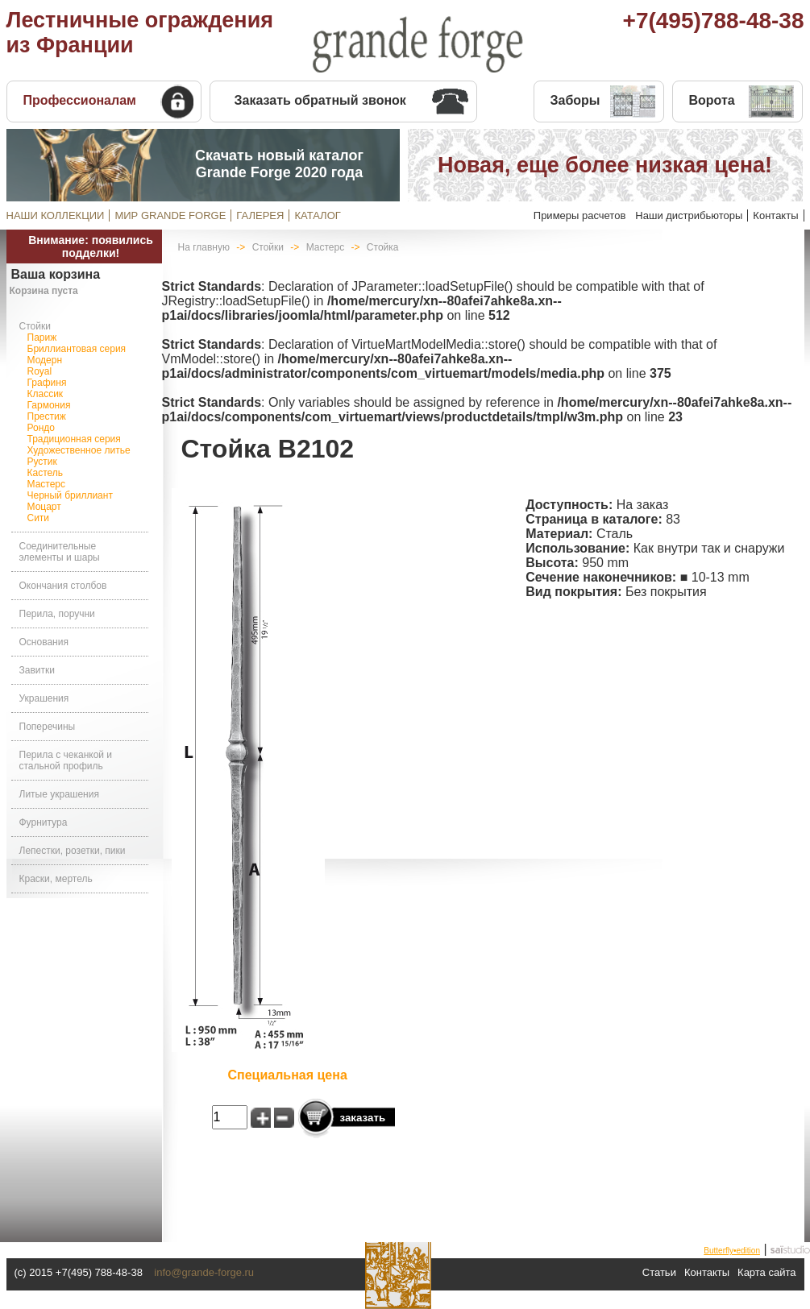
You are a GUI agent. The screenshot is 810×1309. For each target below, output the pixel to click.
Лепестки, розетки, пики (72, 850)
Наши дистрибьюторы (688, 215)
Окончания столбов (63, 585)
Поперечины (47, 726)
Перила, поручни (57, 613)
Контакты (775, 215)
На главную (204, 247)
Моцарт (44, 506)
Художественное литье (79, 450)
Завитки (37, 670)
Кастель (45, 472)
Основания (44, 642)
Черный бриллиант (70, 495)
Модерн (45, 360)
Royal (39, 371)
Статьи (659, 1272)
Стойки (35, 326)
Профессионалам (79, 100)
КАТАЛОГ (317, 215)
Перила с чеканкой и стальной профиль (66, 760)
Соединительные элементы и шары (59, 552)
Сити (38, 518)
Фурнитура (43, 822)
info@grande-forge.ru (204, 1272)
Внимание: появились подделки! (90, 246)
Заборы (575, 100)
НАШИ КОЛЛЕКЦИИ (55, 215)
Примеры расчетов (580, 215)
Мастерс (46, 484)
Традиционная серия (74, 439)
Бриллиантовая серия (77, 348)
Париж (42, 337)
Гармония (49, 405)
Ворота (712, 100)
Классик (45, 394)
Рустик (42, 461)
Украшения (44, 698)
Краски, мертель (56, 878)
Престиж (46, 416)
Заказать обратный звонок (320, 100)
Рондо (41, 427)
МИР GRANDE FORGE (170, 215)
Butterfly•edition (732, 1250)
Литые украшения (59, 794)
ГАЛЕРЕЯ (260, 215)
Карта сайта (766, 1272)
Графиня (47, 382)
